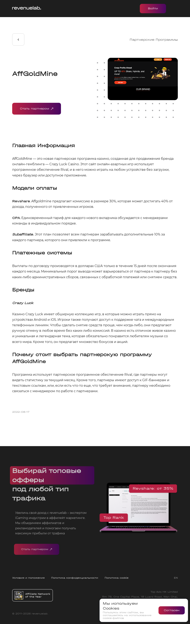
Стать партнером (36, 108)
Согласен (171, 610)
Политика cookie (116, 577)
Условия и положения (28, 577)
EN (176, 577)
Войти (153, 8)
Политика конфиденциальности (74, 577)
